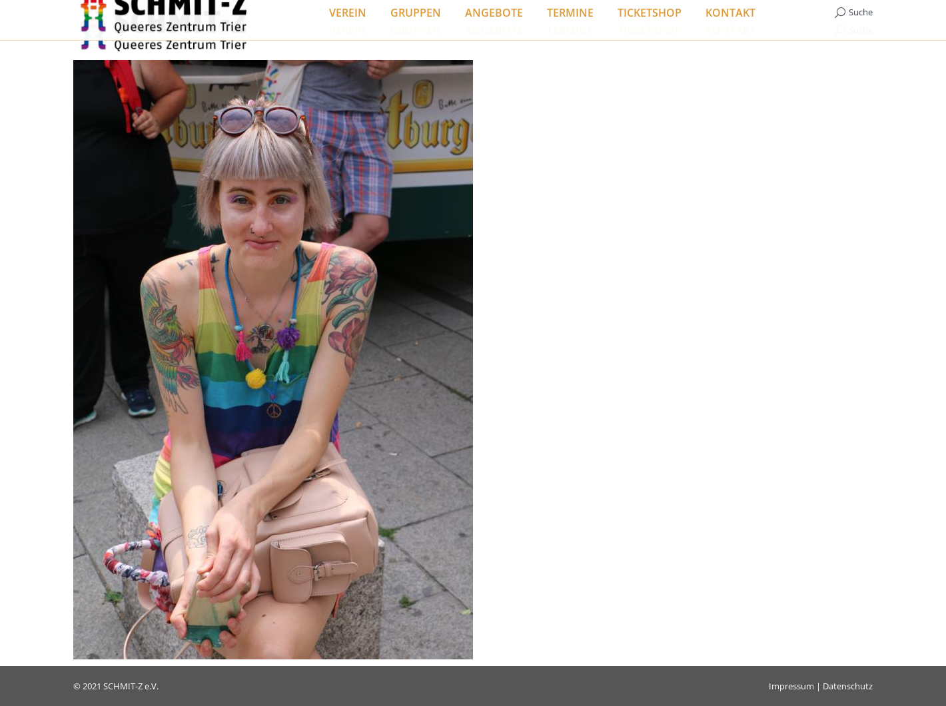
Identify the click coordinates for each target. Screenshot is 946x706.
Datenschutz (848, 686)
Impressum (791, 686)
